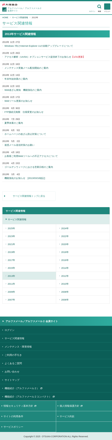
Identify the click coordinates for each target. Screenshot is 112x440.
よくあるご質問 (13, 363)
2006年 (65, 299)
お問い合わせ (12, 371)
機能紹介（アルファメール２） (23, 388)
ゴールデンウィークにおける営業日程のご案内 (28, 167)
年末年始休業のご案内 (16, 79)
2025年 (11, 228)
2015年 (11, 268)
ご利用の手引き (13, 355)
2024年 (65, 228)
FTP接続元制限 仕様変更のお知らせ (23, 112)
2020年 (65, 244)
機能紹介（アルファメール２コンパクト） (30, 396)
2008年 (65, 292)
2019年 (11, 252)
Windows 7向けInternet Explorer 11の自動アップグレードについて (38, 46)
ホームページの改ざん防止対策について (25, 134)
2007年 (11, 299)
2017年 (11, 260)
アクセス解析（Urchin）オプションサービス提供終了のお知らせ (44, 56)
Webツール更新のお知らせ (18, 101)
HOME (5, 17)
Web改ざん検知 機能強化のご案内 (23, 90)
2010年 (65, 283)
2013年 (35, 17)
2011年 (11, 283)
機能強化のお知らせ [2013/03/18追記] (24, 178)
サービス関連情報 (20, 17)
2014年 (65, 268)
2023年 (11, 236)
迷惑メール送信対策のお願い (19, 145)
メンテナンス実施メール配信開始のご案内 (26, 68)
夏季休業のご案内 (13, 123)
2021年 (11, 244)
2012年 (65, 276)
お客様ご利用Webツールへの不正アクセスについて (31, 156)
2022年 (65, 236)
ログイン (92, 11)
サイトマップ (12, 380)
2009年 (11, 292)
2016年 (65, 260)
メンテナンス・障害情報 (18, 346)
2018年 (65, 252)
